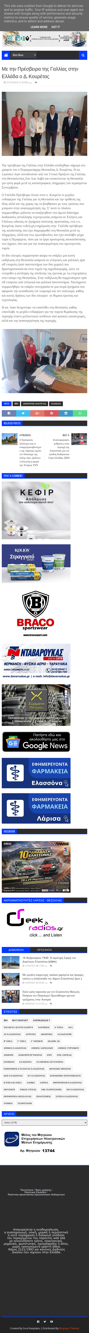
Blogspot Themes (69, 1328)
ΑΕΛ (70, 1027)
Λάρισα (44, 1082)
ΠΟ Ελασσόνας (75, 1089)
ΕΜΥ (49, 1055)
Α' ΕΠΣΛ (58, 1027)
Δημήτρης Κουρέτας (34, 404)
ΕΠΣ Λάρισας (64, 1055)
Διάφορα (8, 1055)
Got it (55, 27)
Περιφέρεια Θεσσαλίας (17, 1096)
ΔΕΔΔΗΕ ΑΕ (54, 1041)
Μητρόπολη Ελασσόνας (67, 1082)
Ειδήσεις (56, 404)
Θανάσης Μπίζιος (60, 1069)
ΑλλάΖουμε (64, 1034)
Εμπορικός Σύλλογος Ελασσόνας (24, 1069)
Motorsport (20, 1020)
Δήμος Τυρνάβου (68, 1048)
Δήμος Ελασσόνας (15, 1048)
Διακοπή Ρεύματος (30, 1055)
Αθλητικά (47, 1034)
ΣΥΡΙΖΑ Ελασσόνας (67, 1096)
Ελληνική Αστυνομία (50, 1062)
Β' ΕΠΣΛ (8, 1041)
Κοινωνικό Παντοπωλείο (65, 1075)
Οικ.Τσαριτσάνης (51, 1089)
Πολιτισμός (43, 1096)
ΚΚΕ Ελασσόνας (13, 1075)
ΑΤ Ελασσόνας (12, 1034)
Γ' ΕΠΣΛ (21, 1041)
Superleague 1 (41, 1020)
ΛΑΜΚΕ (31, 1082)
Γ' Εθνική (37, 1041)
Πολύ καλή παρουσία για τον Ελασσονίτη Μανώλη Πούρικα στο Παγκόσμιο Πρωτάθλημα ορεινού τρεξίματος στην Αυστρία (50, 995)
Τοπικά (8, 1103)
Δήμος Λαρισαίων (42, 1048)
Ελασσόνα (25, 1062)
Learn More (39, 27)
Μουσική (9, 1089)
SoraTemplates (31, 1328)
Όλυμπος (44, 1027)
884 (16, 404)
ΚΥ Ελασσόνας (36, 1075)
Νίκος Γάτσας (28, 1089)
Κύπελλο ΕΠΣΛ (13, 1082)
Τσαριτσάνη (24, 1103)
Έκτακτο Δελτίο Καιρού (18, 1027)
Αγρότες (31, 1034)
